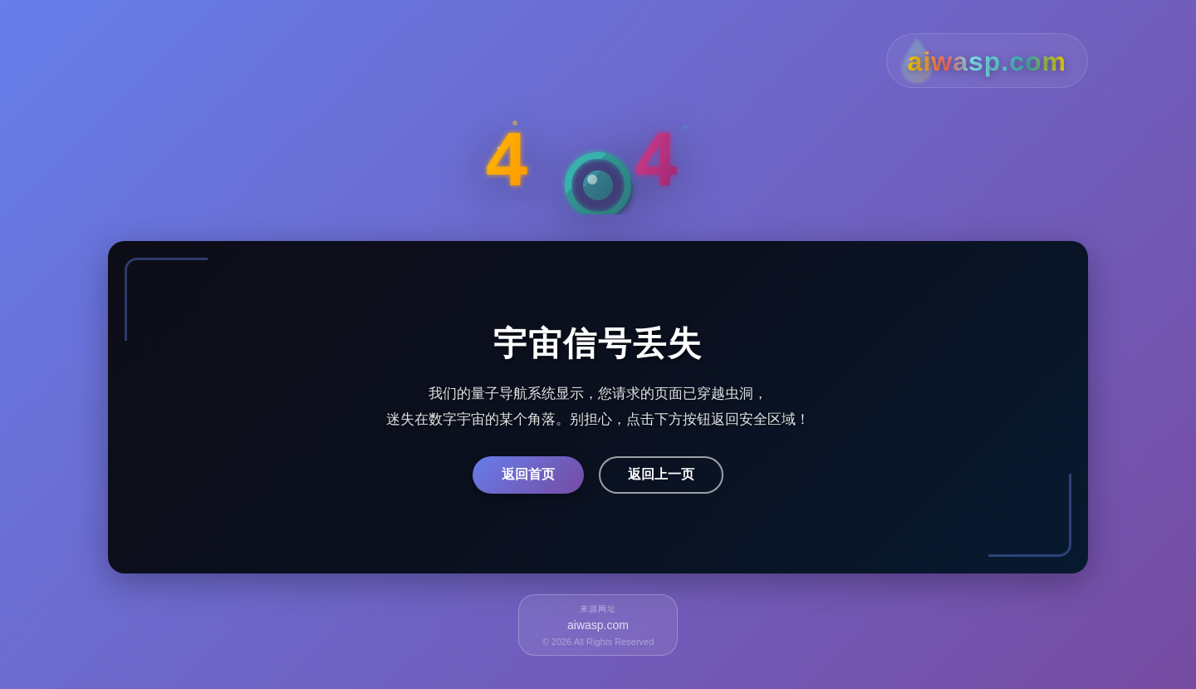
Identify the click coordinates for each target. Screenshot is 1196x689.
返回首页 (528, 474)
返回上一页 (661, 474)
